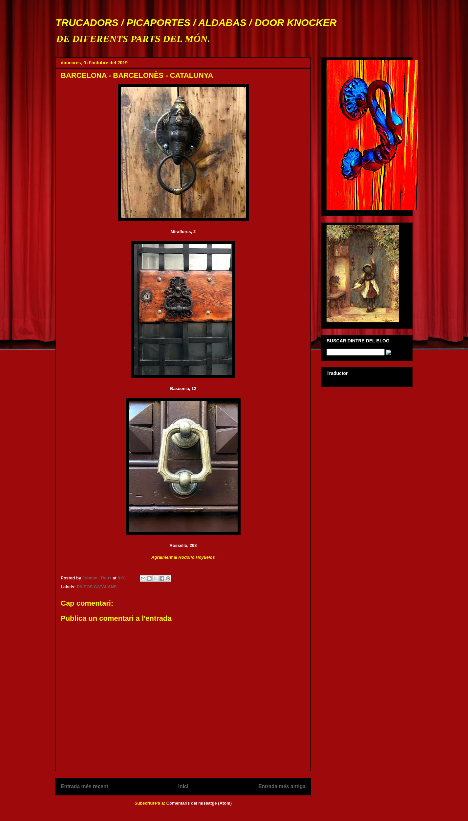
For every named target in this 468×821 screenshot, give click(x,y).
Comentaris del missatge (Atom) (199, 803)
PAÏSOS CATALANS (97, 586)
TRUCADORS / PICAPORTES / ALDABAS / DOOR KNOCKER (196, 22)
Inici (183, 786)
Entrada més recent (84, 786)
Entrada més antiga (282, 786)
